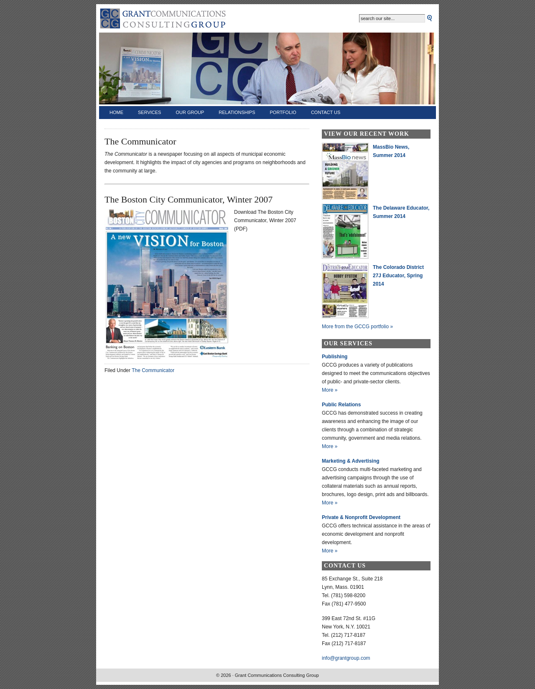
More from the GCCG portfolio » (357, 326)
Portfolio (283, 112)
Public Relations (341, 405)
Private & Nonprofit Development (361, 517)
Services (149, 112)
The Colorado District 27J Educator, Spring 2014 (398, 275)
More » (329, 390)
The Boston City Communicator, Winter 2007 (188, 199)
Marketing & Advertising (351, 461)
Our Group (190, 112)
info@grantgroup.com (346, 658)
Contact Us (326, 112)
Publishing (334, 357)
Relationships (237, 112)
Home (116, 112)
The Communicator (153, 370)
